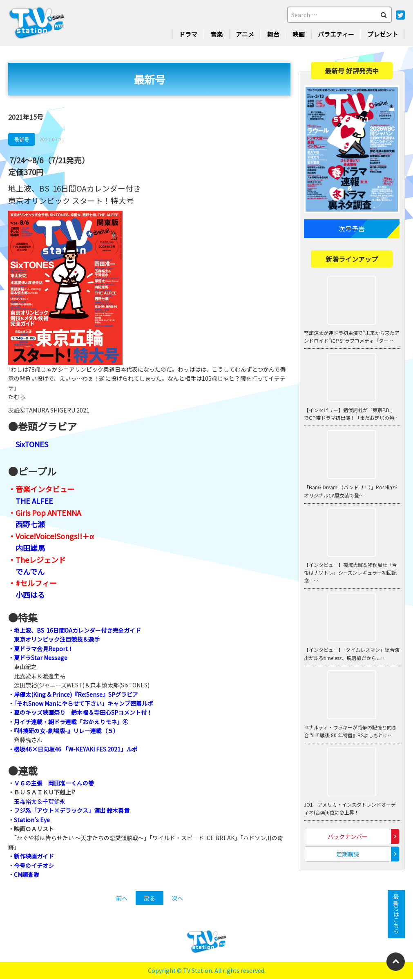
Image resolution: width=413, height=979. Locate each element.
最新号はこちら (396, 914)
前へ (121, 898)
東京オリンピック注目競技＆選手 (57, 639)
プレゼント (382, 34)
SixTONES (32, 444)
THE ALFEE (34, 500)
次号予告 (352, 229)
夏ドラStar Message (40, 657)
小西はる (30, 594)
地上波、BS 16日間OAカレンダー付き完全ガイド (77, 630)
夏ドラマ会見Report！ (44, 648)
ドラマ (188, 34)
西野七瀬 (30, 524)
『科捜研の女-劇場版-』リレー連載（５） (66, 731)
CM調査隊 (26, 874)
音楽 (216, 34)
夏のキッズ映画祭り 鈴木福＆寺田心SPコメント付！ (83, 712)
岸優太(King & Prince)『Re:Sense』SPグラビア (76, 694)
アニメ (245, 34)
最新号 (21, 139)
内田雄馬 (30, 547)
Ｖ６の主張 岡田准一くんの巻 (54, 783)
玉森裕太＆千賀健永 (39, 801)
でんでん (30, 571)
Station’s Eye (32, 820)
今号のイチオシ (34, 865)
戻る (149, 898)
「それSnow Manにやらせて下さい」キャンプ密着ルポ (83, 703)
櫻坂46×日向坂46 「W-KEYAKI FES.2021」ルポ (76, 749)
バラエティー (336, 34)
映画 (298, 34)
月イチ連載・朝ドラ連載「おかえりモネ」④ (71, 722)
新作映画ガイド (34, 856)
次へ (177, 898)
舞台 (273, 34)
